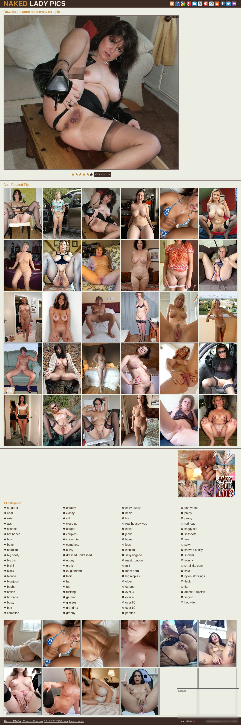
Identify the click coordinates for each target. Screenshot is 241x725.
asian (9, 518)
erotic (68, 565)
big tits (10, 560)
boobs (9, 586)
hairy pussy (131, 507)
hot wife (188, 602)
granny (69, 613)
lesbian (128, 549)
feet (67, 586)
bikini (9, 565)
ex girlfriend (72, 571)
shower (187, 555)
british (9, 592)
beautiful (11, 549)
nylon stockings (193, 576)
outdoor (129, 586)
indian (127, 528)
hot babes (12, 534)
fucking (69, 592)
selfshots (188, 534)
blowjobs (11, 581)
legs (126, 544)
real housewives (134, 523)
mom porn (130, 571)
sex (185, 539)
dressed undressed (77, 555)
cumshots (71, 544)
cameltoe (11, 613)
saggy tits (189, 528)
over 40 (128, 597)
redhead (188, 523)
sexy (186, 544)
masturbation (132, 560)
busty (9, 602)
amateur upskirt (193, 592)
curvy (68, 549)
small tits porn (192, 565)
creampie (71, 539)
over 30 (128, 592)
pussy (186, 518)
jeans (127, 534)
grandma (70, 607)
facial (68, 576)
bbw (8, 539)
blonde (10, 576)
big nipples (131, 576)
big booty (11, 555)
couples (70, 534)
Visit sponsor (102, 174)
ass (8, 523)
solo (185, 571)
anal (8, 513)
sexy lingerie (132, 555)
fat (66, 581)
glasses (69, 602)
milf (126, 565)
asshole (11, 528)
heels (127, 513)
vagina (187, 597)
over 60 (128, 607)
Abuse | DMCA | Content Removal (23, 721)
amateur (11, 507)
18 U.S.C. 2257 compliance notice (64, 721)
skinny (187, 560)
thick (186, 581)
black (9, 571)
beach (9, 544)
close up (70, 523)
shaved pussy (192, 549)
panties (128, 613)
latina (127, 539)
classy (69, 513)
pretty (186, 513)
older (127, 581)
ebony (68, 560)
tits (184, 586)
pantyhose (189, 507)
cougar (69, 528)
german (69, 597)
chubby (69, 507)
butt (8, 607)
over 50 (128, 602)
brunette (11, 597)
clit (66, 518)
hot (126, 518)
